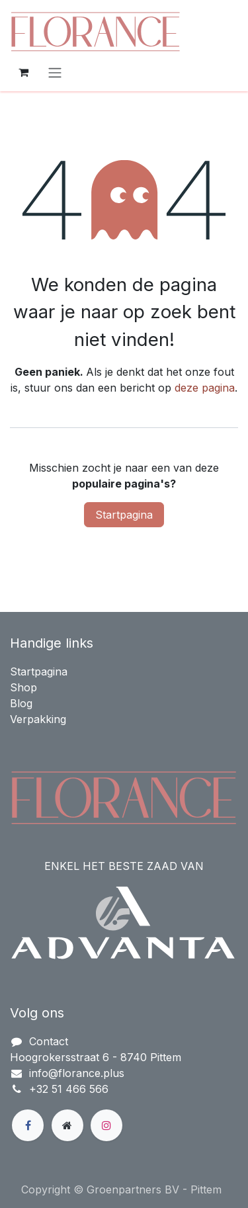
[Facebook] (28, 1125)
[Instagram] (106, 1125)
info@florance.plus (76, 1073)
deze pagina (205, 387)
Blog (21, 703)
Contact (48, 1041)
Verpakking (38, 719)
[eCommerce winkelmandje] (23, 72)
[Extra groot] (67, 1125)
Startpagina (124, 514)
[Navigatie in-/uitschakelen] (55, 72)
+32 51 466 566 (68, 1089)
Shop (23, 687)
